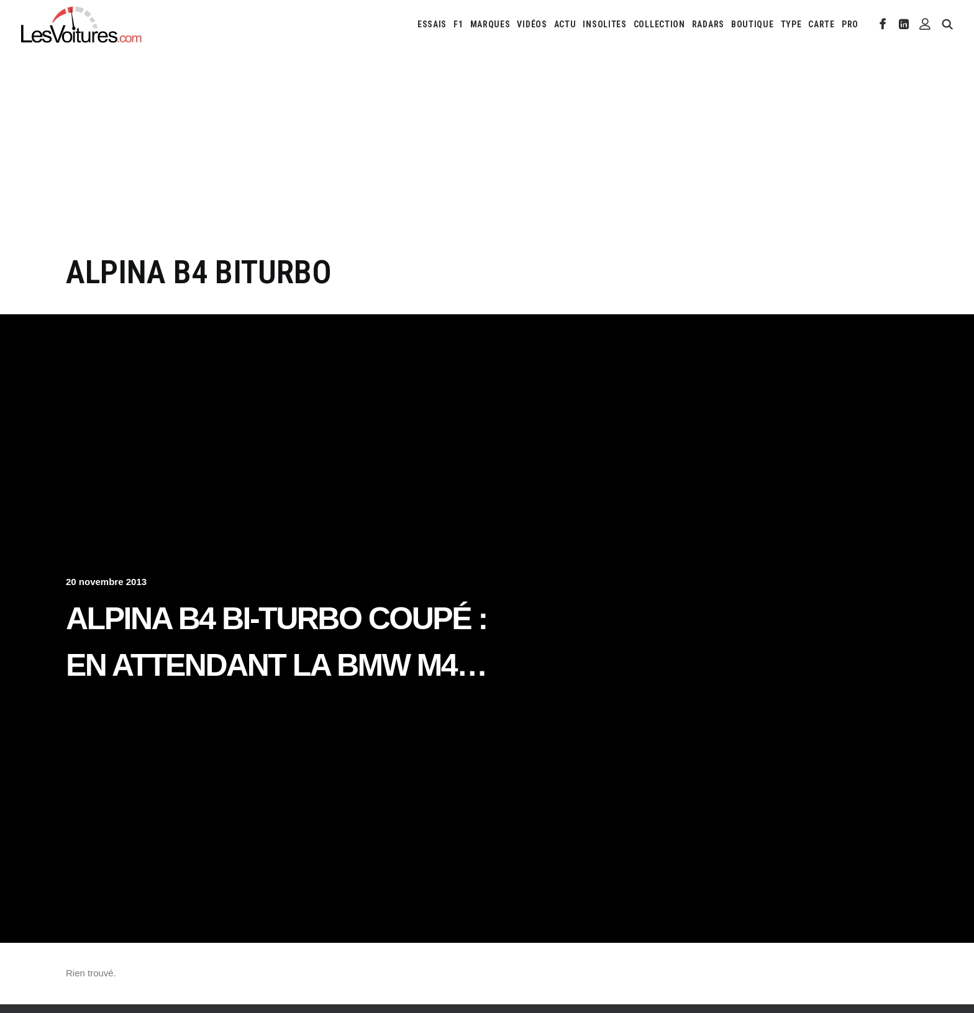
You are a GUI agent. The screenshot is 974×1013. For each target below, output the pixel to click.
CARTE (821, 24)
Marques (490, 24)
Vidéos (532, 24)
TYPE (791, 24)
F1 (458, 24)
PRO (850, 24)
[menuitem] (432, 24)
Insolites (604, 24)
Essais (432, 24)
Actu (565, 24)
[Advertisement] (487, 160)
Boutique (752, 24)
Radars (708, 24)
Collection (659, 24)
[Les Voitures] (81, 24)
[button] (883, 24)
